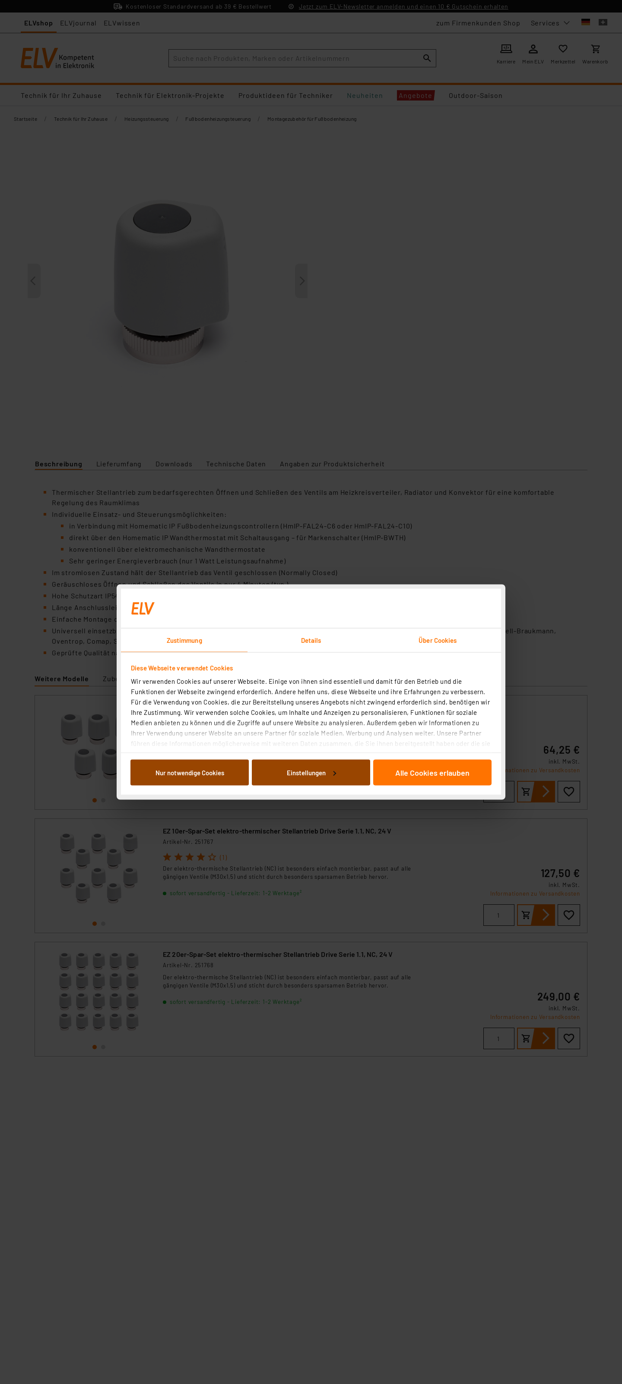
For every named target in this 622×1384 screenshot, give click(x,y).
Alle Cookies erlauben (432, 772)
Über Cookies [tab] (438, 640)
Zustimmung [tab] (184, 640)
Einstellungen (311, 772)
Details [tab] (311, 640)
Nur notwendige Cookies (190, 772)
